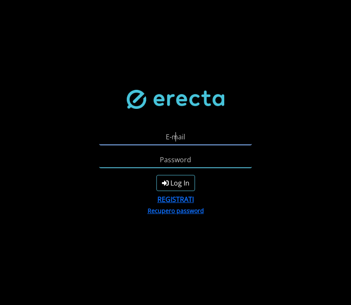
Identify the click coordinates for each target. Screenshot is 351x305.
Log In (175, 183)
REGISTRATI (175, 199)
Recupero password (176, 211)
